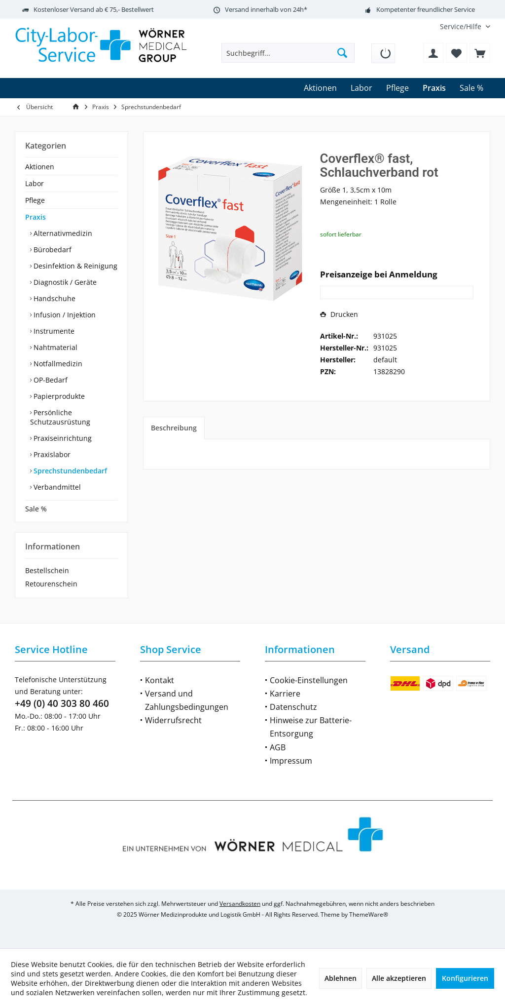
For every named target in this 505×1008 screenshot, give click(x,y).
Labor (34, 183)
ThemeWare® (368, 914)
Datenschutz (293, 706)
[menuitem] (461, 26)
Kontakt (159, 680)
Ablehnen (341, 978)
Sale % (36, 508)
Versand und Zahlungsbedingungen (186, 700)
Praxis (35, 217)
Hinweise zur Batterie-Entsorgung (311, 727)
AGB (278, 747)
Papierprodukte (58, 396)
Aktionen (39, 166)
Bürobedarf (52, 249)
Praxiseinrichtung (62, 438)
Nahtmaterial (54, 347)
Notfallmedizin (57, 363)
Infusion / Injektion (64, 314)
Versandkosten (239, 903)
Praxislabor (51, 454)
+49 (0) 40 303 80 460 (62, 703)
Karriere (285, 693)
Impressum (291, 760)
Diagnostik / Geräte (64, 282)
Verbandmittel (56, 487)
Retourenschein (51, 583)
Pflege (35, 200)
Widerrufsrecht (173, 720)
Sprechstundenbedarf (69, 470)
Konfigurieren (465, 978)
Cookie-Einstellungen (309, 680)
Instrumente (53, 331)
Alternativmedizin (62, 233)
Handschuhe (53, 298)
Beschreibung (174, 427)
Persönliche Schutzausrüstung (60, 417)
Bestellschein (47, 570)
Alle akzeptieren (399, 978)
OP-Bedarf (50, 380)
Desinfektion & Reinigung (74, 266)
